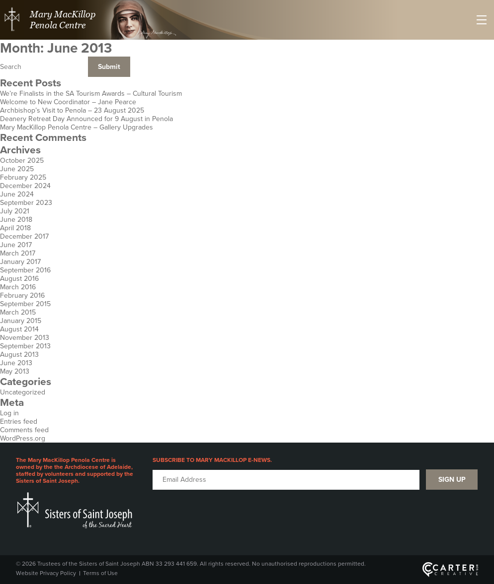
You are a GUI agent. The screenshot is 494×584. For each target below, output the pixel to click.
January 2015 (20, 321)
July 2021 (14, 211)
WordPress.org (22, 438)
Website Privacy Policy (46, 573)
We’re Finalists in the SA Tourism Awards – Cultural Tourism (91, 93)
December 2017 (24, 236)
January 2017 (20, 262)
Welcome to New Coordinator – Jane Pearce (68, 102)
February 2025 (23, 177)
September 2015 (25, 304)
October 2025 (22, 160)
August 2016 (19, 278)
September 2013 (25, 346)
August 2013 (19, 354)
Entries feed (18, 421)
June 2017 (16, 245)
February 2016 (22, 295)
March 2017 (17, 253)
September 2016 (25, 270)
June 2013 (16, 363)
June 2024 (17, 194)
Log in (9, 413)
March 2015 (18, 312)
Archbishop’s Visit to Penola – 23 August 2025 (72, 110)
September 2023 (26, 202)
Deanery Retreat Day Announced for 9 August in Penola (86, 119)
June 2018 (16, 219)
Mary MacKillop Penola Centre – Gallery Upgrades (76, 127)
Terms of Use (100, 573)
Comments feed (24, 430)
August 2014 (19, 329)
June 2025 (17, 169)
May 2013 (14, 371)
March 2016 (18, 287)
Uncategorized (22, 392)
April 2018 (15, 228)
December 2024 (25, 186)
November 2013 (24, 337)
